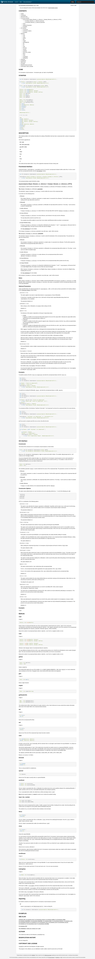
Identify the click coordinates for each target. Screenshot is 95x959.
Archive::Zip (28, 928)
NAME (22, 13)
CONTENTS (23, 11)
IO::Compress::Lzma (68, 921)
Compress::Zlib (22, 919)
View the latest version (53, 7)
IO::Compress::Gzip (30, 919)
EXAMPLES (23, 60)
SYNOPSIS (23, 15)
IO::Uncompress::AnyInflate (43, 923)
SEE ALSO (23, 62)
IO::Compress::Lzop (52, 922)
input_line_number (27, 52)
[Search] (85, 2)
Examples (25, 26)
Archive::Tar (34, 928)
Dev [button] (21, 2)
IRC (61, 957)
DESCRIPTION (24, 16)
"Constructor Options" (25, 290)
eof (23, 45)
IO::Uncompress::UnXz (43, 922)
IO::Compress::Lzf (22, 923)
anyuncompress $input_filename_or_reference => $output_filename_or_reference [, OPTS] (42, 19)
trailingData (25, 57)
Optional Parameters (27, 25)
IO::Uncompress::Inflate (60, 919)
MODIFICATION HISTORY (26, 65)
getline (24, 38)
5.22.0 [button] (16, 2)
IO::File (20, 459)
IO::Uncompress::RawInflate (36, 921)
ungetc (24, 40)
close (24, 55)
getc (24, 39)
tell (23, 43)
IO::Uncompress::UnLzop (62, 922)
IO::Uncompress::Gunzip (40, 919)
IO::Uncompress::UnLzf (32, 923)
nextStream (25, 56)
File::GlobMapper (26, 228)
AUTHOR (23, 63)
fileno (24, 53)
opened (24, 49)
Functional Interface (25, 18)
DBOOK (33, 955)
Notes (24, 23)
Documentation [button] (27, 2)
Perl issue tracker (51, 957)
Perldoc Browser (7, 2)
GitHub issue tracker (48, 955)
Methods (22, 33)
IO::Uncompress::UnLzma (24, 922)
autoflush (25, 50)
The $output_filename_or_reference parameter (35, 22)
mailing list (57, 957)
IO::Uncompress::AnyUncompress (26, 5)
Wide (72, 2)
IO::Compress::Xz (34, 922)
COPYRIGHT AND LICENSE (27, 66)
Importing (23, 59)
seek (24, 46)
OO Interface (23, 28)
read (24, 35)
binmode (25, 47)
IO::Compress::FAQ (23, 926)
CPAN (37, 5)
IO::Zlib (38, 928)
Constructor (25, 29)
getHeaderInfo (26, 42)
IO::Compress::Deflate (50, 919)
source (35, 5)
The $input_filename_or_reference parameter (34, 20)
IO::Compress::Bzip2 (47, 921)
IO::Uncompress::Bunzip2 (57, 921)
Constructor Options (27, 30)
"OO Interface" (39, 170)
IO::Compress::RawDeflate (24, 921)
